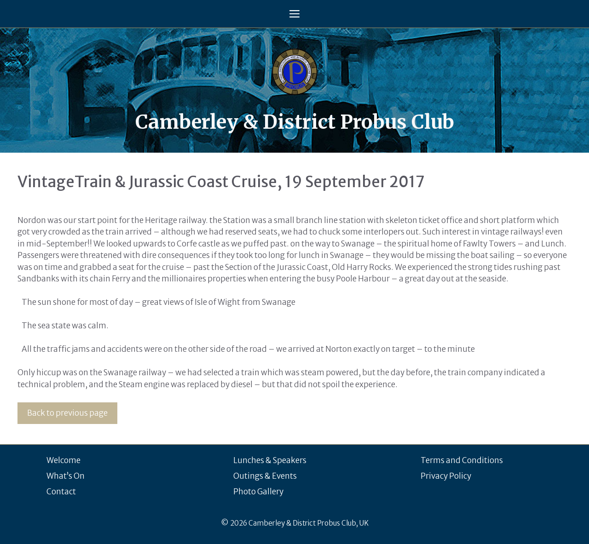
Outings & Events (265, 476)
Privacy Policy (446, 476)
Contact (61, 492)
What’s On (65, 476)
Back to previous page (67, 413)
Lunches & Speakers (269, 460)
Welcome (63, 460)
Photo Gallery (258, 492)
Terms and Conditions (462, 460)
